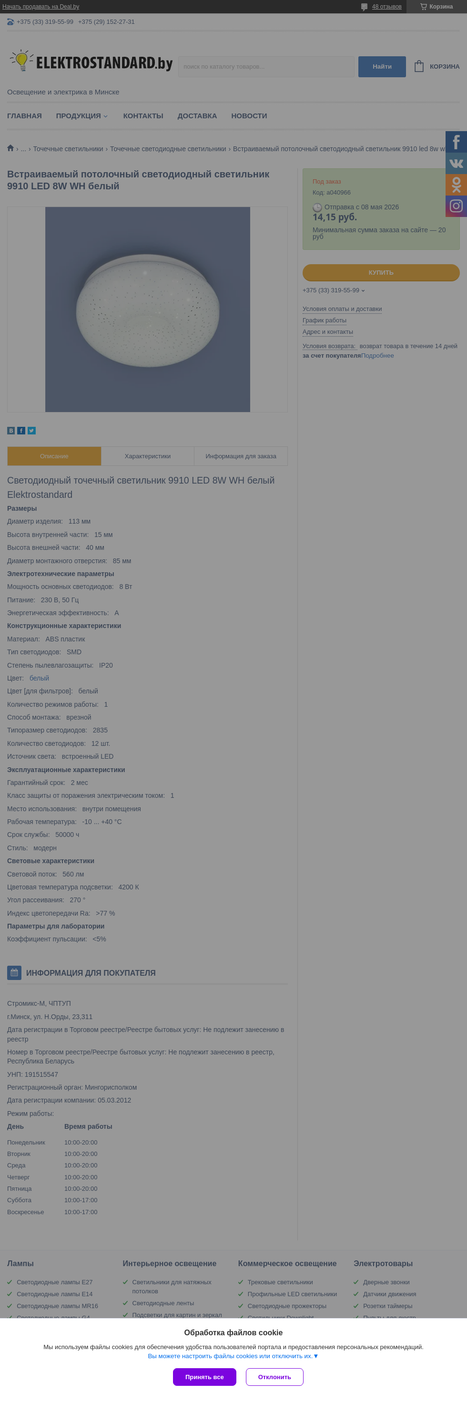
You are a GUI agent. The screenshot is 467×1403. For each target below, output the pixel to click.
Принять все (204, 1377)
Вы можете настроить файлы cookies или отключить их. (230, 1356)
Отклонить (274, 1377)
